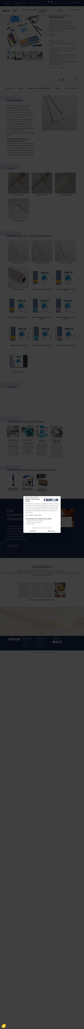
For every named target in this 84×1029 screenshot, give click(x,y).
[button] (4, 1026)
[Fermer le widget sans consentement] (31, 497)
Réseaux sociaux (31, 523)
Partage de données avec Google (35, 520)
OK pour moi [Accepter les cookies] (51, 531)
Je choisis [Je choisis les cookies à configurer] (33, 531)
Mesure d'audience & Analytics (34, 522)
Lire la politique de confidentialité (33, 515)
